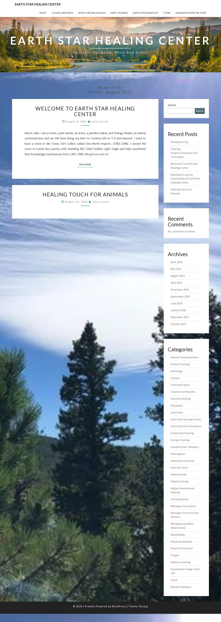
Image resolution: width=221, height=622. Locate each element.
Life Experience (180, 499)
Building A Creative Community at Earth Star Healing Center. (185, 178)
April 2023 (176, 262)
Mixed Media (178, 534)
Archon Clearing (180, 364)
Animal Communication (185, 357)
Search (172, 105)
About (42, 12)
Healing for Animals (182, 460)
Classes (175, 378)
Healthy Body (178, 474)
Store (167, 12)
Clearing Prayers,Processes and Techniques (184, 153)
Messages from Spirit (183, 506)
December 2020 (180, 289)
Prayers (175, 555)
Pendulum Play (179, 142)
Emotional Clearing (182, 433)
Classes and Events (62, 12)
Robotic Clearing (181, 562)
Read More (86, 164)
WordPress (119, 606)
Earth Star (177, 412)
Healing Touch (179, 467)
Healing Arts (178, 454)
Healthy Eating (180, 481)
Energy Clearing (180, 440)
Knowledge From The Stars (191, 12)
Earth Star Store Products (186, 426)
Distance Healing (181, 398)
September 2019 (180, 296)
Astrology (176, 371)
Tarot (174, 580)
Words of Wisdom (181, 587)
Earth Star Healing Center (37, 4)
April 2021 (176, 282)
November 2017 (180, 317)
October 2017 (178, 324)
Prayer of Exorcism (182, 548)
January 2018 (178, 310)
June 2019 (176, 303)
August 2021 (178, 275)
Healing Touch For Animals (85, 194)
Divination (177, 405)
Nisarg (143, 606)
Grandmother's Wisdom (185, 447)
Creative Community (183, 391)
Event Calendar (119, 12)
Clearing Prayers (180, 384)
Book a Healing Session (92, 12)
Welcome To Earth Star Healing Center (85, 111)
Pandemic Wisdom (181, 541)
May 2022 (176, 269)
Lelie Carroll (99, 121)
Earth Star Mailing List (145, 12)
